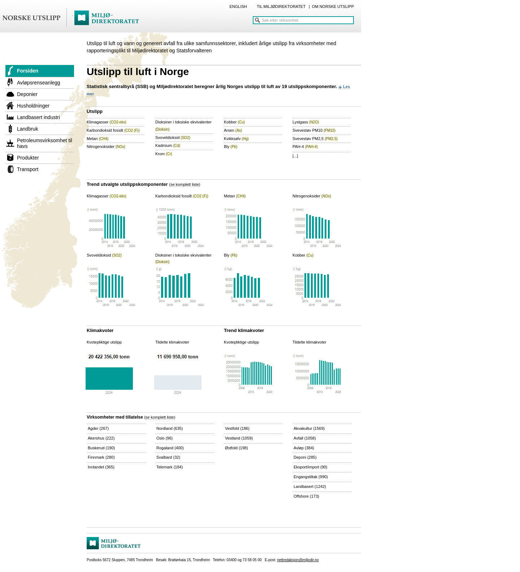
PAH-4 (305, 146)
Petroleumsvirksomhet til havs (44, 143)
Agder (98, 428)
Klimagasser (106, 122)
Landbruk (27, 129)
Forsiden (27, 71)
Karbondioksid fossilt (113, 130)
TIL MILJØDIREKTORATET (281, 6)
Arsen (233, 130)
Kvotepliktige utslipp (104, 342)
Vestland (239, 438)
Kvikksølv (236, 138)
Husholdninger (33, 106)
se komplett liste (184, 184)
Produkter (28, 158)
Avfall (305, 438)
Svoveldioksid (172, 137)
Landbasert (310, 486)
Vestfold (237, 428)
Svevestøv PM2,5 (315, 138)
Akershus (101, 438)
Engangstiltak (311, 477)
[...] (295, 156)
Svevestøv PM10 (313, 130)
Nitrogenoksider (106, 146)
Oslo (164, 438)
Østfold (236, 448)
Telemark (169, 467)
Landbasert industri (38, 117)
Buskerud (101, 448)
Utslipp (95, 111)
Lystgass (305, 122)
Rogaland (170, 448)
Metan (97, 138)
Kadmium (167, 145)
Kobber (234, 122)
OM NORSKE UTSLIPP (333, 6)
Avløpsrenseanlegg (38, 83)
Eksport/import (311, 467)
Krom (163, 154)
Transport (27, 169)
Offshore (306, 496)
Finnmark (101, 457)
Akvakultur (309, 428)
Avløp (304, 448)
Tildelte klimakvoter (172, 342)
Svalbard (168, 457)
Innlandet (101, 467)
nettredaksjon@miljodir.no (297, 560)
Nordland (169, 428)
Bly (230, 146)
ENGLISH (238, 6)
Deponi (305, 457)
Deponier (27, 94)
